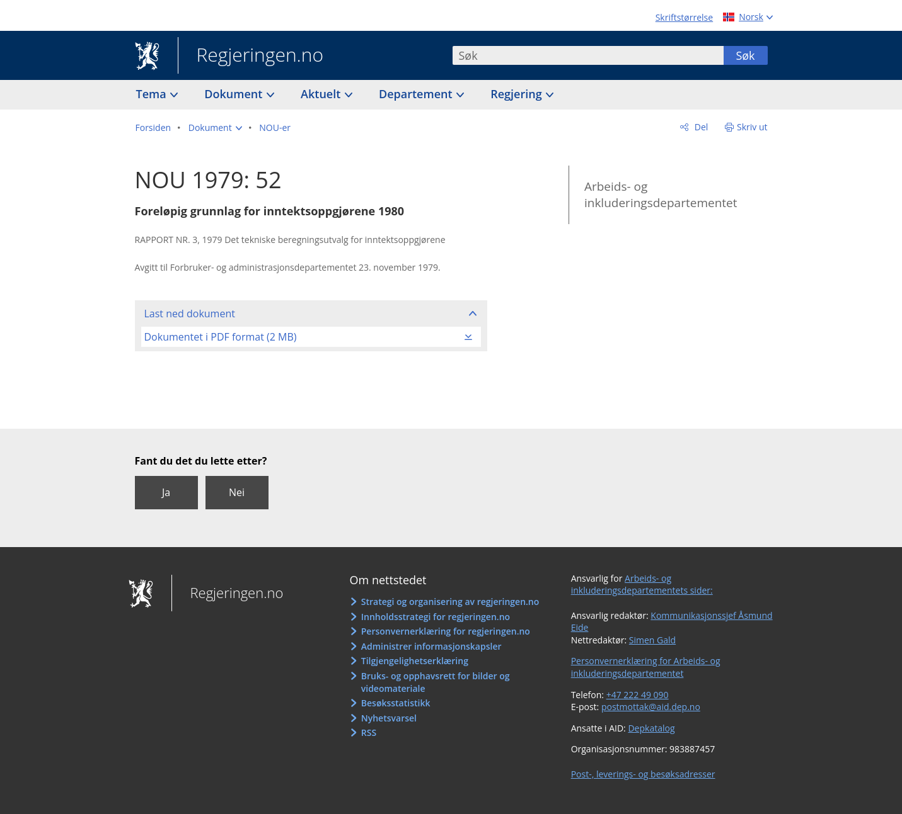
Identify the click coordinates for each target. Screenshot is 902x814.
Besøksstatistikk (396, 703)
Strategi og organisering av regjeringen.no (450, 602)
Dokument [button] (234, 93)
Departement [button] (417, 93)
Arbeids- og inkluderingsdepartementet (660, 195)
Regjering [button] (517, 93)
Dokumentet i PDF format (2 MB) (220, 337)
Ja (166, 492)
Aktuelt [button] (322, 93)
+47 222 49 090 (637, 695)
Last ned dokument (189, 313)
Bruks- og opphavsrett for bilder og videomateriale (435, 682)
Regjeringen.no (251, 56)
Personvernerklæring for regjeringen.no (445, 631)
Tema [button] (153, 93)
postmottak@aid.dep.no (650, 707)
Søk (745, 55)
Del (700, 127)
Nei (237, 492)
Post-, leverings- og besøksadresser (643, 774)
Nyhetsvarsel (389, 718)
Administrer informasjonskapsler (431, 646)
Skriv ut (752, 127)
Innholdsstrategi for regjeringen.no (435, 617)
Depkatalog (651, 728)
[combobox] (588, 55)
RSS (368, 732)
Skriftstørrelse (684, 17)
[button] (215, 128)
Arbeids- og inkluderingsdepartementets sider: (642, 584)
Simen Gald (652, 640)
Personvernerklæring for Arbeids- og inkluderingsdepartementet (645, 667)
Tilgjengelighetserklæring (414, 661)
